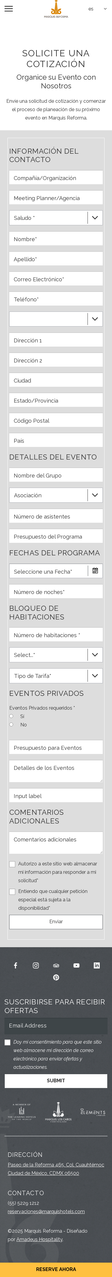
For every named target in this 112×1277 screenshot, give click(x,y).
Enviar (56, 921)
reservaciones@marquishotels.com (46, 1211)
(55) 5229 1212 (23, 1203)
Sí (22, 715)
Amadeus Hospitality (39, 1239)
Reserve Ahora (56, 1269)
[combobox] (98, 9)
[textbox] (98, 9)
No (23, 724)
